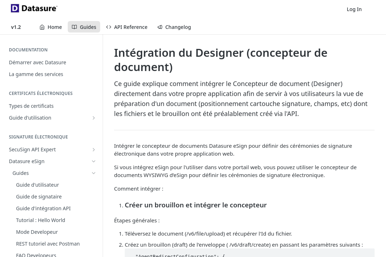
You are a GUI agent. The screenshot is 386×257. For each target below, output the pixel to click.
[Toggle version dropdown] (20, 26)
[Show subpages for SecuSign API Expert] (94, 149)
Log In (354, 9)
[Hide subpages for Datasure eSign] (94, 161)
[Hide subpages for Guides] (94, 173)
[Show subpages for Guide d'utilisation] (94, 118)
